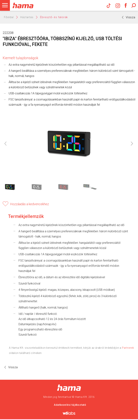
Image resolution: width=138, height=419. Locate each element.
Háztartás (26, 17)
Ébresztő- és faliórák (54, 17)
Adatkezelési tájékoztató (70, 404)
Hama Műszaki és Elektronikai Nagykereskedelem (23, 5)
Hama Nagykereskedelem (69, 388)
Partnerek (128, 347)
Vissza (128, 17)
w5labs (69, 413)
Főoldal (9, 17)
